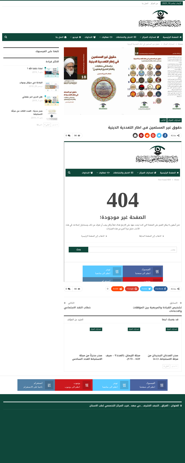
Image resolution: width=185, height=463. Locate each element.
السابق (174, 366)
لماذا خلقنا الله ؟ (34, 68)
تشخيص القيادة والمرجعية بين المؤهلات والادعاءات (157, 309)
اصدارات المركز (150, 37)
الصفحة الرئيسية (172, 37)
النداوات (90, 37)
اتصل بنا (145, 3)
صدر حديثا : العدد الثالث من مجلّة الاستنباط (26, 112)
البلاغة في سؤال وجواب (30, 82)
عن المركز (154, 3)
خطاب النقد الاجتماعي (77, 307)
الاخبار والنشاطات (126, 37)
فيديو (77, 37)
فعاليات (107, 37)
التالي (166, 366)
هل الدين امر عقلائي (32, 97)
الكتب (163, 120)
